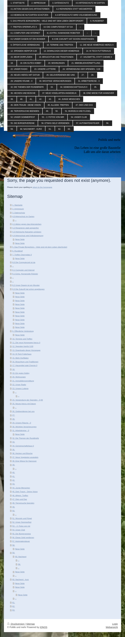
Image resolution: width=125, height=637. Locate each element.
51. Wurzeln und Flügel (22, 518)
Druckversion (16, 624)
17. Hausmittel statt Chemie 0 (24, 365)
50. (13, 511)
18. (13, 369)
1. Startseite (17, 205)
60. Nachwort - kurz (20, 579)
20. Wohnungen (19, 377)
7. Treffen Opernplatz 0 (22, 255)
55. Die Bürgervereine (21, 534)
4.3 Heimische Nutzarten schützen (26, 232)
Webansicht (112, 627)
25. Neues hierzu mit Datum (24, 404)
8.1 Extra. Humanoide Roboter (25, 274)
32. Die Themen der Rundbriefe (25, 438)
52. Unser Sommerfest (21, 522)
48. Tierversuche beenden (23, 503)
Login (115, 624)
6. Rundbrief (17, 251)
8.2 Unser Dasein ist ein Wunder (26, 285)
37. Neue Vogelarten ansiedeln (25, 457)
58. (13, 545)
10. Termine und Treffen (22, 339)
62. (13, 606)
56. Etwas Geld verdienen (23, 537)
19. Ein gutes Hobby (20, 373)
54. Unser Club (18, 530)
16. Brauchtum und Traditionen (25, 362)
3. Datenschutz (18, 213)
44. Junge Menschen (21, 488)
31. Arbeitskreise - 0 (20, 430)
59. (13, 553)
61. (13, 602)
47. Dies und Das (19, 499)
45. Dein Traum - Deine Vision (25, 491)
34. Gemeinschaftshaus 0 (23, 446)
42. (13, 480)
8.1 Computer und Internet (23, 270)
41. (13, 476)
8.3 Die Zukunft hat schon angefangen (28, 289)
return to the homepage (42, 187)
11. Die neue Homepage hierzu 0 (26, 342)
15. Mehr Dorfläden (20, 358)
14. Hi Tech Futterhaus (21, 354)
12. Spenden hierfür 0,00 (22, 346)
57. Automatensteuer (21, 541)
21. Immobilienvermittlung (23, 381)
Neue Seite (20, 239)
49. (13, 507)
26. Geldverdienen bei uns (23, 411)
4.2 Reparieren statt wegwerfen (25, 228)
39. (13, 465)
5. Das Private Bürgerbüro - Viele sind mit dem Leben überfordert (39, 247)
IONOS (43, 627)
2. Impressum (18, 209)
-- (15, 220)
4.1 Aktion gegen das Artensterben (27, 224)
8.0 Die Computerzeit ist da (23, 262)
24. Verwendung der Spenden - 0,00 (27, 400)
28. (13, 419)
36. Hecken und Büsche (22, 453)
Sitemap (30, 624)
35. (13, 449)
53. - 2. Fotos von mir (21, 526)
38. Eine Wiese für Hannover (24, 461)
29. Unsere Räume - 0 (21, 423)
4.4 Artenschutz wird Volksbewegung (27, 235)
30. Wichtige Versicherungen (24, 427)
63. (13, 610)
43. (13, 484)
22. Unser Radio (19, 384)
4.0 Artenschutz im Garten (23, 216)
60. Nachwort (20, 556)
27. (13, 415)
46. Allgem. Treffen (20, 495)
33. (13, 442)
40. (13, 472)
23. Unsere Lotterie (20, 388)
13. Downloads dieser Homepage (26, 350)
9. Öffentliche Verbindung (23, 331)
